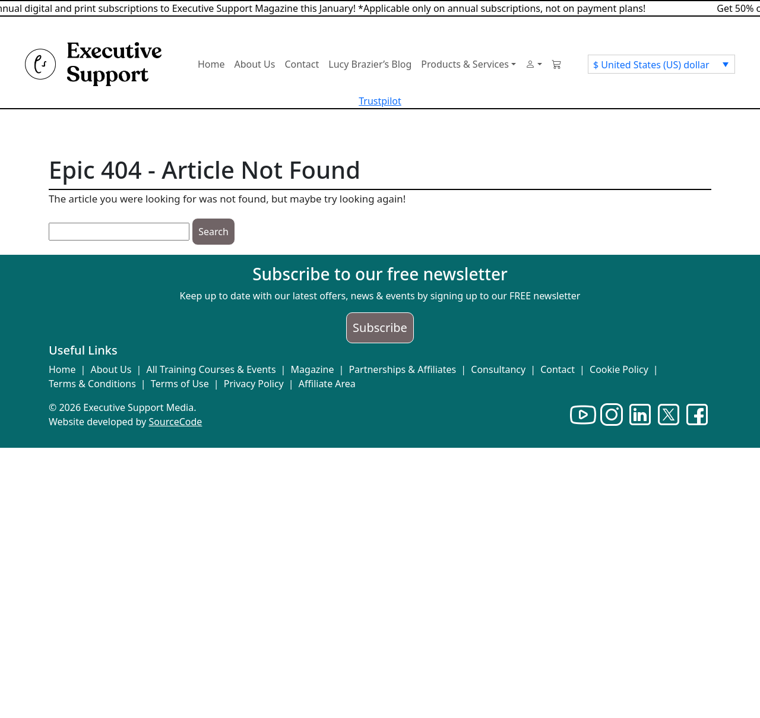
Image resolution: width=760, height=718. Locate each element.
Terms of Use (180, 383)
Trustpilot (380, 100)
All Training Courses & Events (211, 369)
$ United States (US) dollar (651, 64)
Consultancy (498, 369)
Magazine (312, 369)
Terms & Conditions (92, 383)
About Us (111, 369)
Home (62, 369)
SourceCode (175, 421)
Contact (557, 369)
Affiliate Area (327, 383)
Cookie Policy (619, 369)
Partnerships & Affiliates (402, 369)
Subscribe (380, 328)
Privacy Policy (254, 383)
